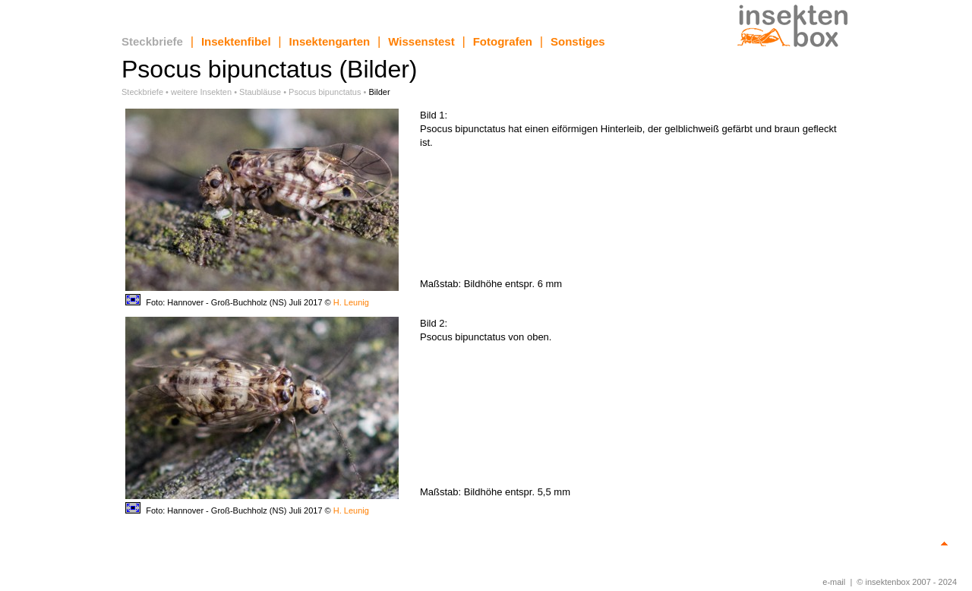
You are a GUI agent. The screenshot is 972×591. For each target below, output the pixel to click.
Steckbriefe (152, 41)
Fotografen (502, 41)
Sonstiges (578, 41)
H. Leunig (351, 302)
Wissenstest (421, 41)
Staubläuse (260, 91)
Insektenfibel (236, 41)
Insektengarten (330, 41)
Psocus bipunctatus (325, 91)
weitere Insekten (201, 91)
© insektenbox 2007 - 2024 (907, 581)
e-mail (833, 581)
